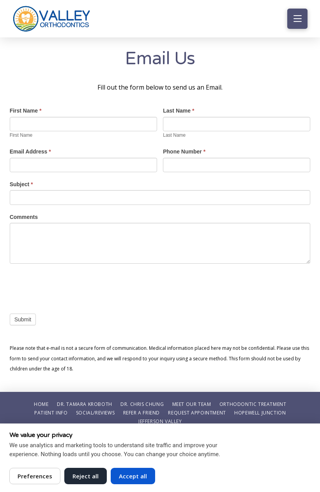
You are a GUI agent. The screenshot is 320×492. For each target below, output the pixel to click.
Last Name (178, 111)
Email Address (30, 151)
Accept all (133, 476)
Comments (24, 217)
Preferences (35, 476)
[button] (297, 19)
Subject (21, 184)
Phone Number (184, 151)
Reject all (85, 476)
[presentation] (69, 287)
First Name (26, 111)
